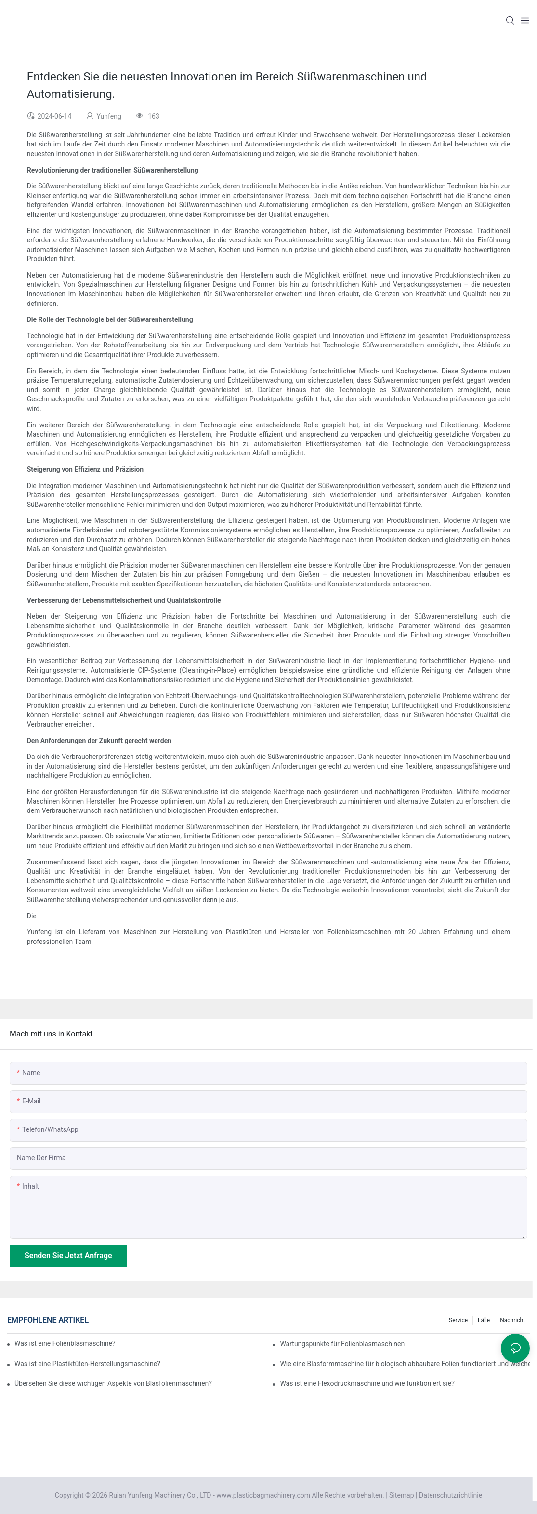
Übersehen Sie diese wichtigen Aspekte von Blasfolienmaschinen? (113, 1383)
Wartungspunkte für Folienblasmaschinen (342, 1344)
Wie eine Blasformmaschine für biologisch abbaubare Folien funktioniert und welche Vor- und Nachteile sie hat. (405, 1364)
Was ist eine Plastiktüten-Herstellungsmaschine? (87, 1364)
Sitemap (401, 1495)
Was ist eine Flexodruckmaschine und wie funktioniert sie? (367, 1383)
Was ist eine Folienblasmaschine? (65, 1343)
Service (458, 1320)
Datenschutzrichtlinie (450, 1495)
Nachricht (512, 1320)
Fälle (484, 1320)
